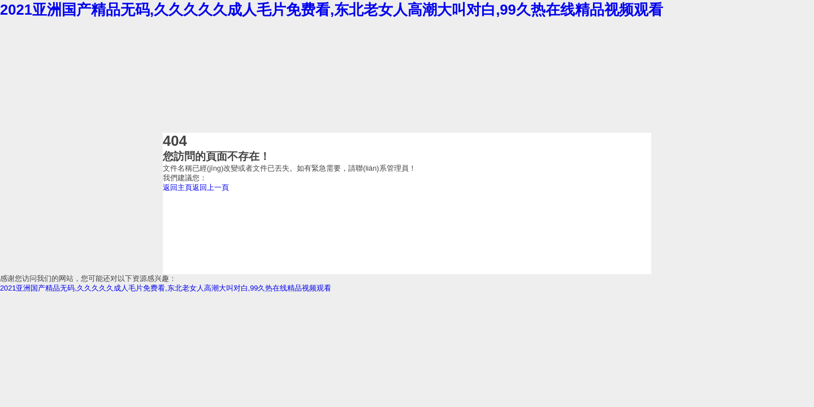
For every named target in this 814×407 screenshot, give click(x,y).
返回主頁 (177, 187)
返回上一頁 (210, 187)
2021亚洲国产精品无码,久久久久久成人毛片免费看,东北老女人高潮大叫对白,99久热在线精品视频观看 (331, 10)
